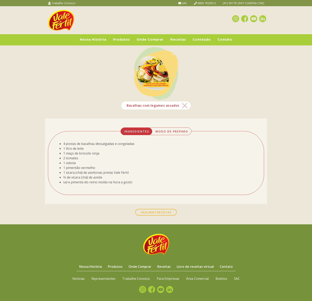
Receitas (178, 39)
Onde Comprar (150, 39)
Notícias (78, 278)
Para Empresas (168, 278)
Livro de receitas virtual (195, 266)
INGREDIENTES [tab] (136, 131)
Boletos (221, 278)
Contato (225, 39)
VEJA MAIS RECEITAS (156, 212)
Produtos (121, 39)
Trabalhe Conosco (61, 3)
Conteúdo (202, 39)
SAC (182, 3)
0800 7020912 (205, 3)
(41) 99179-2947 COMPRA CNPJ (243, 3)
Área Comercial (197, 278)
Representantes (103, 278)
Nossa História (93, 39)
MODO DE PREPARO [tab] (171, 131)
